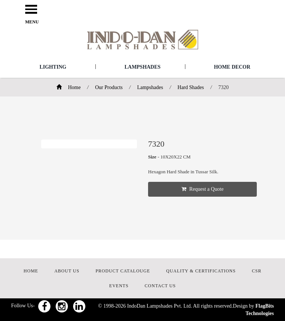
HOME (31, 270)
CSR (257, 270)
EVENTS (118, 285)
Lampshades (142, 67)
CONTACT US (160, 285)
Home (68, 87)
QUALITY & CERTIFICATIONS (201, 270)
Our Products (108, 87)
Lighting (52, 67)
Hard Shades (190, 87)
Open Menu (31, 10)
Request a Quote (202, 189)
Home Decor (232, 67)
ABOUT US (66, 270)
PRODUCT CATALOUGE (122, 270)
